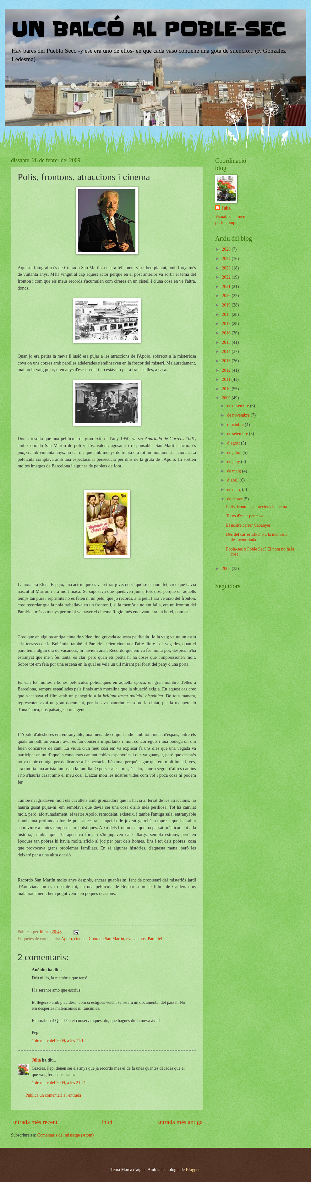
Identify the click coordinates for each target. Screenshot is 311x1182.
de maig (234, 471)
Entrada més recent (34, 1122)
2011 (227, 379)
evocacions (135, 938)
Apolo (66, 938)
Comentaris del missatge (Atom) (65, 1135)
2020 (227, 295)
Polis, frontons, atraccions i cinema (256, 506)
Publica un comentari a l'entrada (53, 1095)
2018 (227, 314)
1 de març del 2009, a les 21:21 (59, 1082)
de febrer (235, 499)
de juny (234, 461)
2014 (227, 351)
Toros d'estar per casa (244, 516)
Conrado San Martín (106, 938)
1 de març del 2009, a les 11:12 (59, 1040)
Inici (106, 1122)
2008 (227, 568)
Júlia (36, 1060)
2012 (227, 370)
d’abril (233, 480)
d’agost (234, 443)
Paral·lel (155, 938)
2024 (227, 258)
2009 (227, 398)
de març (234, 489)
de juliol (235, 452)
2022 (227, 277)
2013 (227, 361)
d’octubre (236, 424)
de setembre (238, 433)
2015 (227, 342)
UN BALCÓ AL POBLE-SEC (148, 30)
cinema (80, 938)
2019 (227, 305)
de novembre (239, 415)
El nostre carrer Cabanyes (248, 525)
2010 (227, 388)
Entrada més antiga (179, 1122)
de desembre (238, 405)
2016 (227, 333)
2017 (227, 323)
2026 (227, 249)
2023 (227, 268)
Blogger (192, 1169)
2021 (227, 286)
